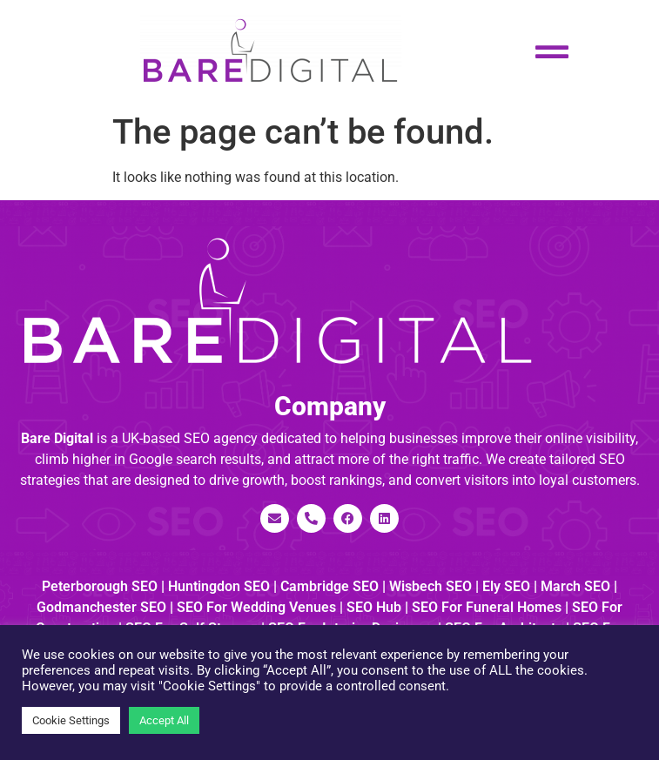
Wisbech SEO (430, 586)
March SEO (575, 586)
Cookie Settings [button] (71, 720)
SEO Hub (373, 607)
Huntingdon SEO (219, 586)
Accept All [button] (164, 720)
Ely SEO (506, 586)
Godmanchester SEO (101, 607)
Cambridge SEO (329, 586)
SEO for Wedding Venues (256, 607)
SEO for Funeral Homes (486, 607)
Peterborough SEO (100, 586)
